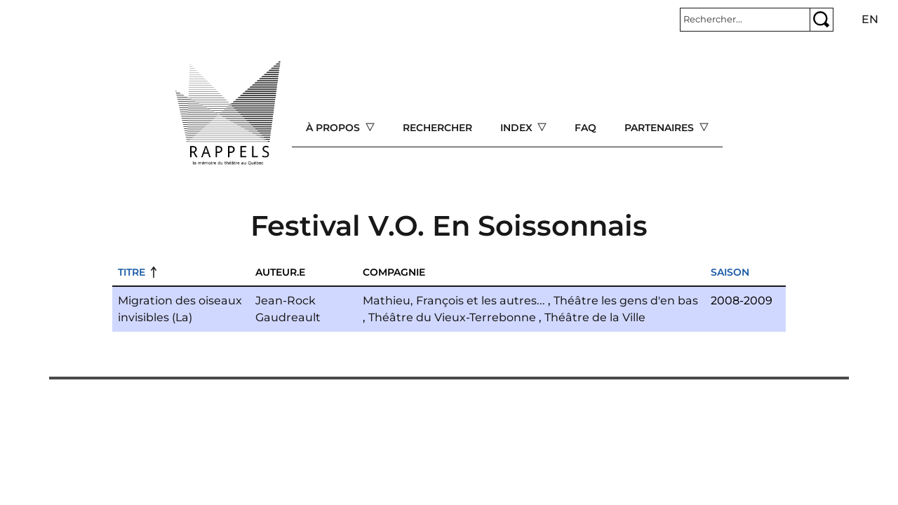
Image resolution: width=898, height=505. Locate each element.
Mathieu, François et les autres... (454, 300)
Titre (131, 272)
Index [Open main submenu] (517, 127)
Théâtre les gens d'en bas (626, 300)
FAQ (585, 127)
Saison (730, 272)
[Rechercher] (745, 20)
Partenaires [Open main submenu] (660, 127)
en (870, 19)
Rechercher (437, 127)
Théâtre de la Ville (594, 317)
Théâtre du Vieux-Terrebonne (452, 317)
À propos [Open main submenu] (334, 127)
